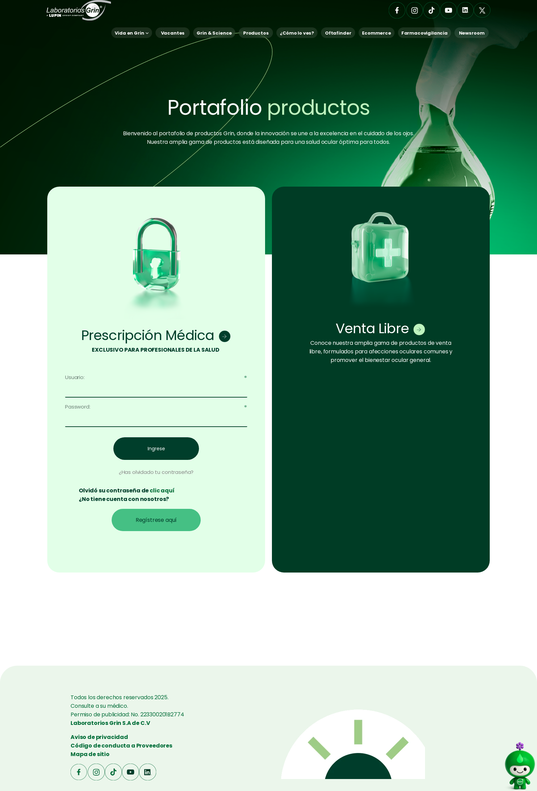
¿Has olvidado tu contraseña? (156, 472)
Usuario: (75, 377)
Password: (77, 406)
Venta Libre (372, 328)
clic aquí (162, 490)
